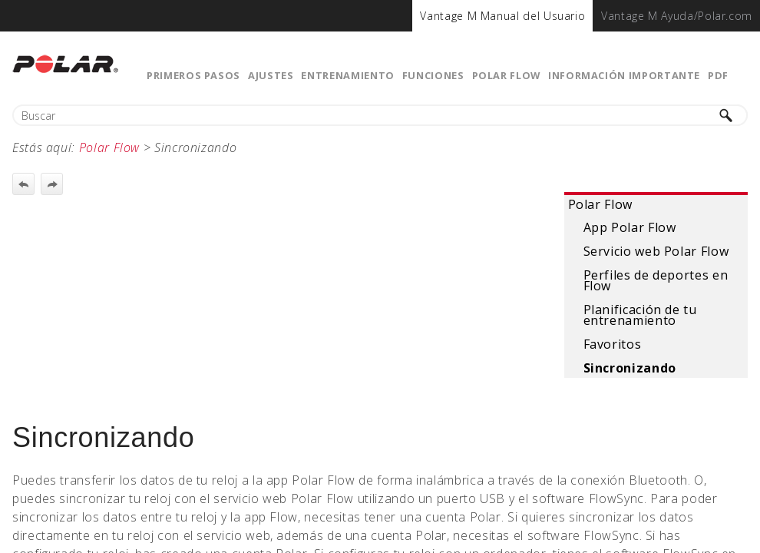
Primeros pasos (193, 75)
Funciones (433, 75)
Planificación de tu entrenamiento (640, 315)
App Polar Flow (629, 227)
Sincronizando (629, 367)
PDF (718, 75)
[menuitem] (502, 15)
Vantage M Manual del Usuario (502, 15)
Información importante (624, 75)
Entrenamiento (347, 75)
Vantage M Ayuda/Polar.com (676, 15)
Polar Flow (506, 75)
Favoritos (612, 344)
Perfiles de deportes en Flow (656, 280)
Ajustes (270, 75)
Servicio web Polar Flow (656, 251)
